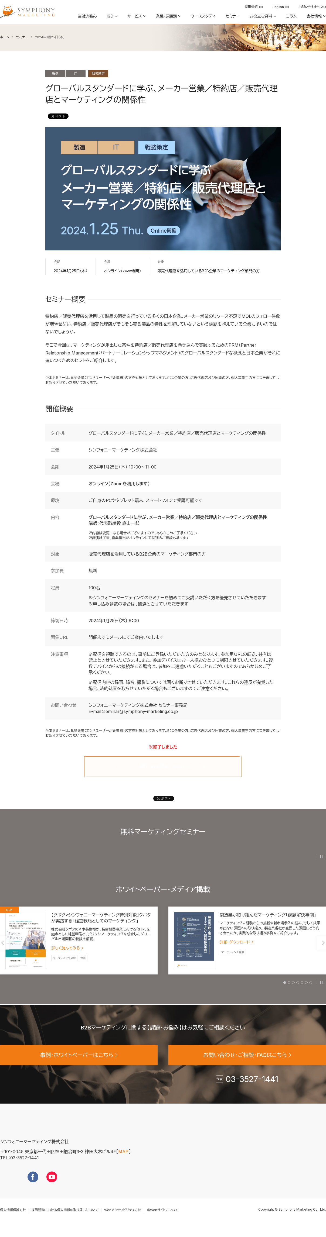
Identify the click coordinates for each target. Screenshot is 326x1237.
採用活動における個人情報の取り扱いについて (65, 1218)
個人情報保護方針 (13, 1218)
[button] (111, 18)
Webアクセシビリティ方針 (122, 1218)
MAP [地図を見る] (123, 1160)
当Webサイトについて (162, 1218)
